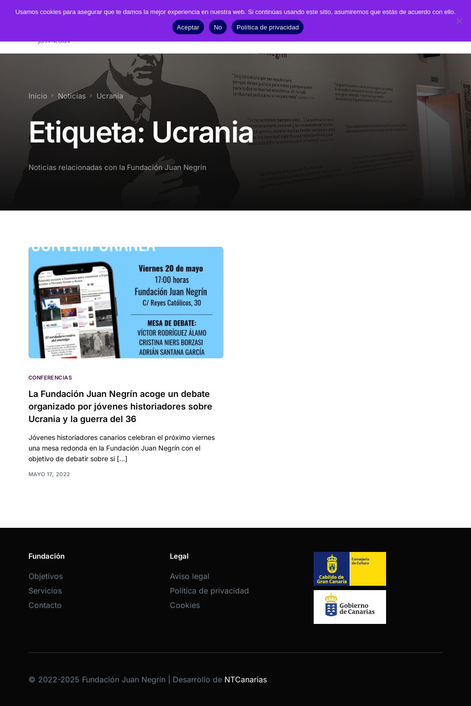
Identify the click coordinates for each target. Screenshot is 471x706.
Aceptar (188, 27)
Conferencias (50, 378)
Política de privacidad (209, 590)
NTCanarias (245, 679)
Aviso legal (189, 576)
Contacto (45, 605)
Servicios (45, 590)
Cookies (185, 605)
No (218, 27)
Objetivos (45, 576)
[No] (459, 21)
